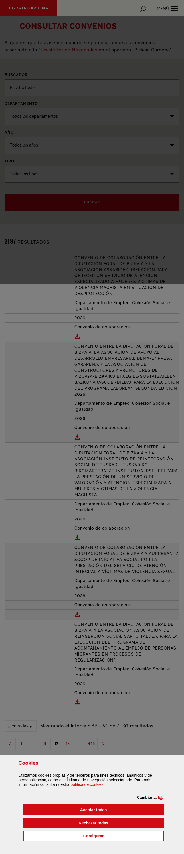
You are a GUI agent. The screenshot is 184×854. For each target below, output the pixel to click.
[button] (160, 797)
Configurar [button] (122, 835)
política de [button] (86, 784)
